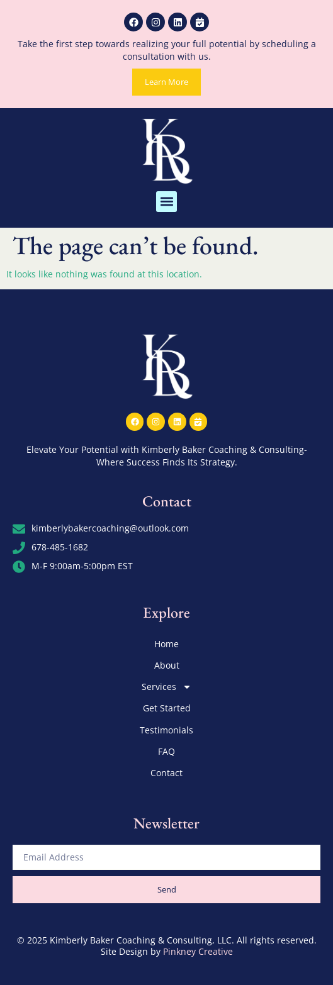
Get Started (167, 708)
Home (166, 644)
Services (166, 687)
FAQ (166, 751)
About (166, 665)
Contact (166, 773)
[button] (166, 201)
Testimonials (166, 730)
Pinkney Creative (198, 951)
